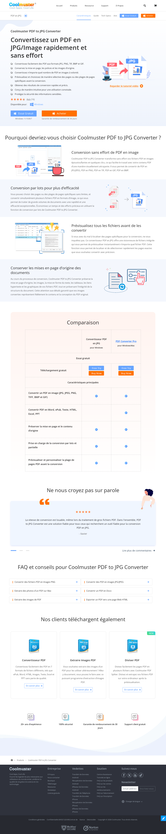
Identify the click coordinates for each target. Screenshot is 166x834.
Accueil (59, 5)
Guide (96, 15)
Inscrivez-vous (147, 788)
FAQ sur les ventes (104, 784)
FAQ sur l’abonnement (105, 793)
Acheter (149, 15)
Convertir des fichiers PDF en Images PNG (35, 582)
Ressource (52, 787)
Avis (115, 15)
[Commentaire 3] (27, 550)
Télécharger (52, 784)
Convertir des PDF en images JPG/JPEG (104, 582)
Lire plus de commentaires (136, 550)
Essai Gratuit (130, 15)
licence (82, 819)
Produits (20, 760)
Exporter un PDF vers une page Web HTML (106, 599)
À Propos (51, 774)
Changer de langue (133, 801)
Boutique (51, 780)
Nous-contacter (54, 777)
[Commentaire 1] (13, 550)
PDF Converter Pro (126, 341)
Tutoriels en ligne (103, 777)
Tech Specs (106, 15)
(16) (31, 99)
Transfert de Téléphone (81, 793)
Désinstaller (91, 819)
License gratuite (54, 793)
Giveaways (52, 790)
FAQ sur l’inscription (104, 796)
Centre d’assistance (104, 774)
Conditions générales (37, 819)
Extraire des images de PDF (28, 599)
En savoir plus (33, 685)
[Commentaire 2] (21, 550)
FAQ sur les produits (104, 780)
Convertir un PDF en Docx (98, 590)
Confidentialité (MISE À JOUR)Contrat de (62, 819)
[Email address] (130, 788)
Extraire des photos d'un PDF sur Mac (33, 590)
